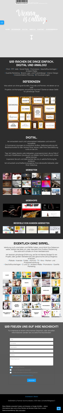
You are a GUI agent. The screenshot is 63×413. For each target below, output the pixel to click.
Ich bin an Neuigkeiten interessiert (20, 370)
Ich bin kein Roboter (17, 367)
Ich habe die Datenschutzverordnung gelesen (24, 372)
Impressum (29, 396)
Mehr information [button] (20, 410)
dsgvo (36, 396)
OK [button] (59, 408)
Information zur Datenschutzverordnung (22, 375)
